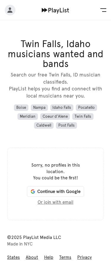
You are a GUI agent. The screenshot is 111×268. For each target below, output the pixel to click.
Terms (65, 257)
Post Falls (66, 125)
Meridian (28, 116)
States (13, 257)
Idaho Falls (61, 107)
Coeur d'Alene (55, 116)
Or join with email (55, 202)
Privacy (84, 257)
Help (48, 257)
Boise (21, 107)
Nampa (39, 107)
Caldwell (43, 125)
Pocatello (86, 107)
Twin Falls (83, 116)
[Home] (55, 10)
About (32, 257)
